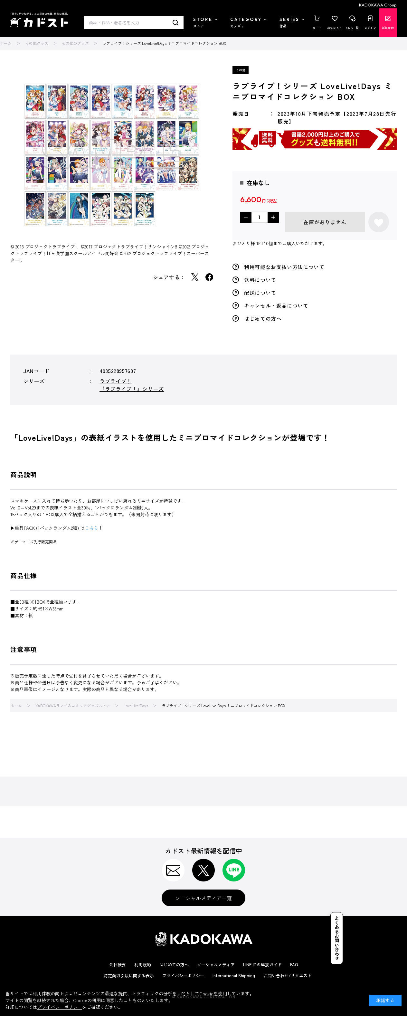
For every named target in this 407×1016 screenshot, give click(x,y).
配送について (260, 293)
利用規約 (142, 964)
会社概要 (117, 964)
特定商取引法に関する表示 (129, 975)
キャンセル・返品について (276, 305)
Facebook (209, 277)
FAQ (294, 964)
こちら (91, 528)
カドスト (39, 20)
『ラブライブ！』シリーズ (131, 389)
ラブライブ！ (115, 381)
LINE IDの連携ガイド (262, 964)
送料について (260, 280)
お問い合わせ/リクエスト (287, 975)
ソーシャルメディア (216, 964)
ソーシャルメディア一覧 (203, 898)
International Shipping (234, 975)
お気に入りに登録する (378, 222)
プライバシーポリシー (183, 975)
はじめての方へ (262, 318)
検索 (176, 22)
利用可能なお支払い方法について (284, 267)
